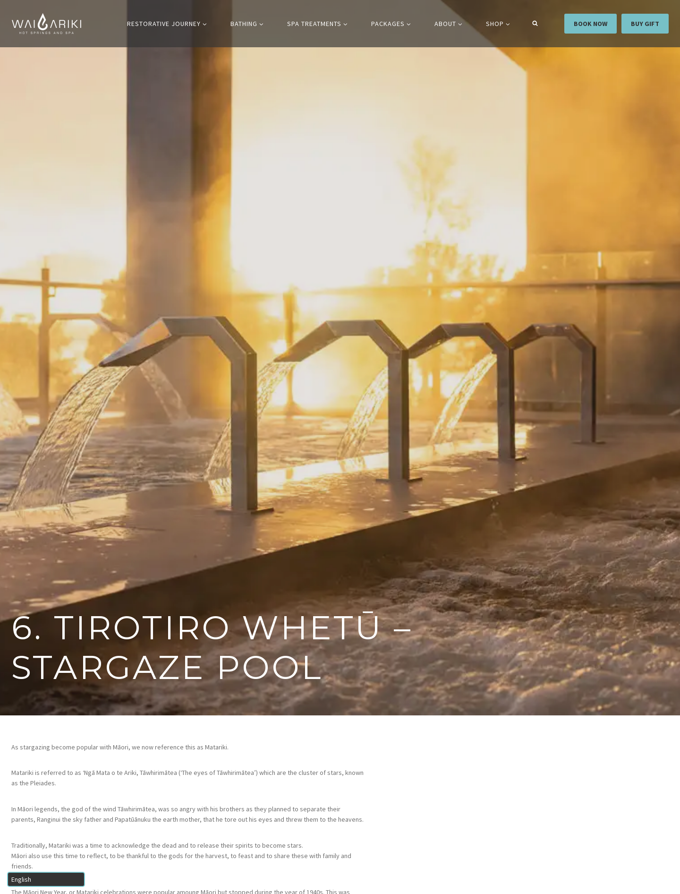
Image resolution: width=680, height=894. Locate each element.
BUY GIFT (645, 23)
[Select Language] (46, 879)
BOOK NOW (590, 23)
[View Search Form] (535, 23)
